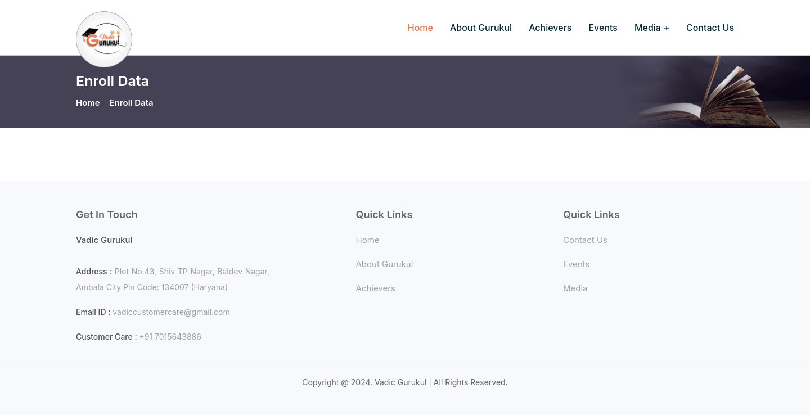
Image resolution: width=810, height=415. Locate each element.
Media (647, 27)
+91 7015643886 (170, 336)
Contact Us (710, 27)
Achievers (550, 27)
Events (602, 27)
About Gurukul (481, 27)
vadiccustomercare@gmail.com (171, 312)
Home (420, 27)
